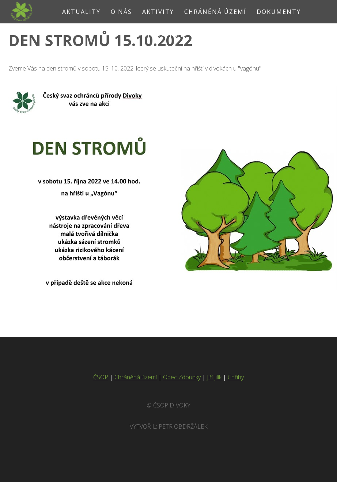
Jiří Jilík (214, 377)
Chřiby (236, 377)
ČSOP (100, 377)
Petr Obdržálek (183, 426)
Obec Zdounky (182, 377)
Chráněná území (135, 377)
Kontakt (211, 35)
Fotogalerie (161, 35)
